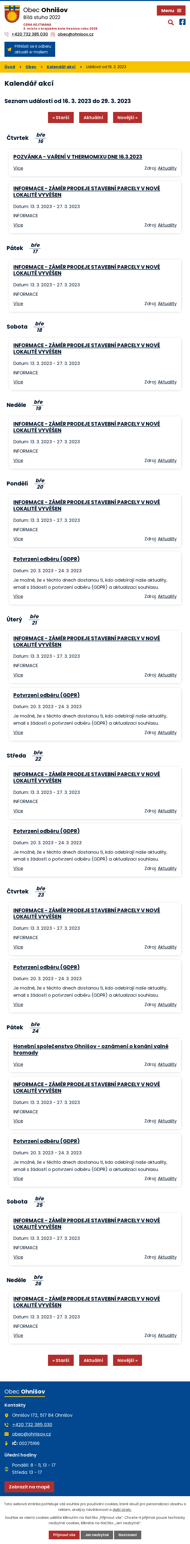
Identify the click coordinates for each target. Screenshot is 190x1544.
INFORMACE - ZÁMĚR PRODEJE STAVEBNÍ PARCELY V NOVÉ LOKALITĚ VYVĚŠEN (86, 209)
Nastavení (128, 1534)
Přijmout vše (63, 1534)
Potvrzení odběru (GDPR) (46, 577)
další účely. (122, 1509)
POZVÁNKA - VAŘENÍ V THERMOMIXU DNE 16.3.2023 (77, 174)
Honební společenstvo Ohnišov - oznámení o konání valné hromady (90, 1067)
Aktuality (167, 186)
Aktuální (93, 135)
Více (18, 186)
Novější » (128, 135)
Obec (30, 84)
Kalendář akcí (61, 84)
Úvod (9, 84)
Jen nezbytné (97, 1534)
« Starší (60, 135)
